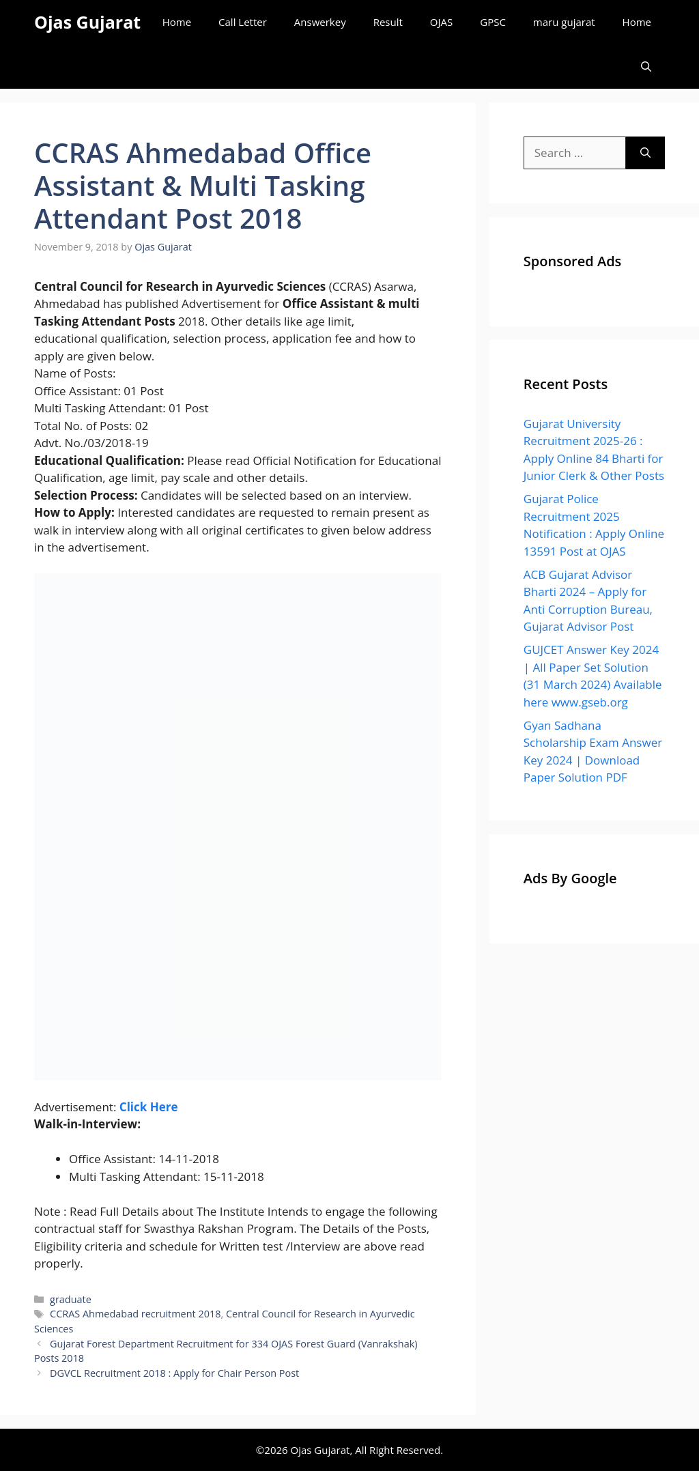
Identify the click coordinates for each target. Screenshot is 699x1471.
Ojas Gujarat (87, 21)
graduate (70, 1299)
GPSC (493, 22)
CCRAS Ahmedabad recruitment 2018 (135, 1313)
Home (176, 22)
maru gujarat (564, 22)
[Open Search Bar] (646, 66)
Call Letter (242, 22)
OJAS (441, 22)
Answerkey (320, 22)
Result (388, 22)
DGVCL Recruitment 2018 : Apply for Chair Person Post (174, 1373)
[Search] (645, 153)
